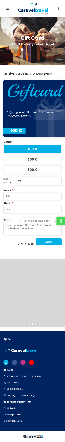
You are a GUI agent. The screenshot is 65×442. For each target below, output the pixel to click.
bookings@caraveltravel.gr (21, 395)
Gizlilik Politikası (11, 408)
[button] (29, 324)
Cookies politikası (12, 414)
